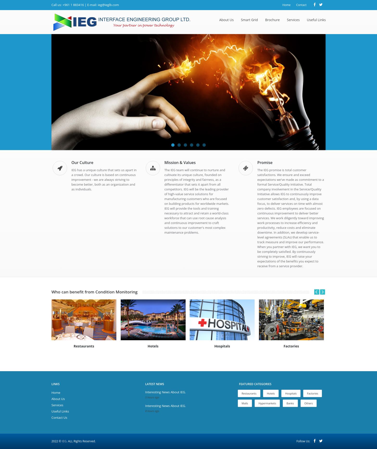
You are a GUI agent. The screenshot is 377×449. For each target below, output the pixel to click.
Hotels (271, 393)
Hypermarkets (267, 403)
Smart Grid (249, 20)
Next (323, 292)
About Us (226, 20)
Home (286, 5)
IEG (64, 441)
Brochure (272, 20)
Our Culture (82, 162)
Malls (245, 403)
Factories (312, 393)
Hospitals (291, 393)
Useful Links (316, 20)
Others (308, 403)
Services (293, 20)
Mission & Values (180, 162)
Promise (264, 162)
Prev (314, 292)
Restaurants (249, 393)
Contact (301, 5)
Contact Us (59, 417)
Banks (290, 403)
